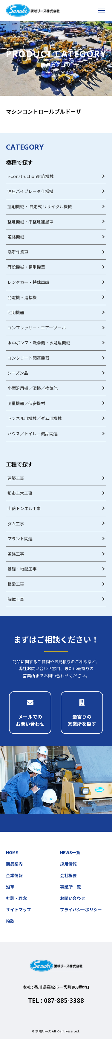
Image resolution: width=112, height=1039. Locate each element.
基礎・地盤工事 (22, 569)
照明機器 (15, 312)
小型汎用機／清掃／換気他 (32, 388)
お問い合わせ (72, 898)
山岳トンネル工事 (24, 508)
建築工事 (15, 478)
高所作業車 (17, 252)
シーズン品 (17, 373)
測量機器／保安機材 (26, 403)
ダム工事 (15, 524)
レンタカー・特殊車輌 (28, 282)
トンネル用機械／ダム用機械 (34, 418)
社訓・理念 (16, 898)
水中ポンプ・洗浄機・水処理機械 (38, 343)
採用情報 (68, 864)
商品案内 (14, 864)
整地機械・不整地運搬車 (30, 222)
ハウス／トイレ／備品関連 (32, 433)
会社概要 (68, 875)
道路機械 (15, 237)
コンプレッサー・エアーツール (36, 328)
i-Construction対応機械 (30, 176)
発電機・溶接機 (22, 297)
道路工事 (15, 554)
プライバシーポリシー (81, 909)
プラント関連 (20, 538)
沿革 (10, 887)
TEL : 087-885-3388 (56, 1000)
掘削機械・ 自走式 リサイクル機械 (39, 206)
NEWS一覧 (70, 852)
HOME (12, 852)
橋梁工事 (15, 584)
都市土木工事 (20, 493)
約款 (10, 921)
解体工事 (15, 599)
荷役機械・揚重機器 (26, 267)
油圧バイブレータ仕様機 (30, 191)
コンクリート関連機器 (28, 358)
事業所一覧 (70, 887)
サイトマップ (18, 909)
